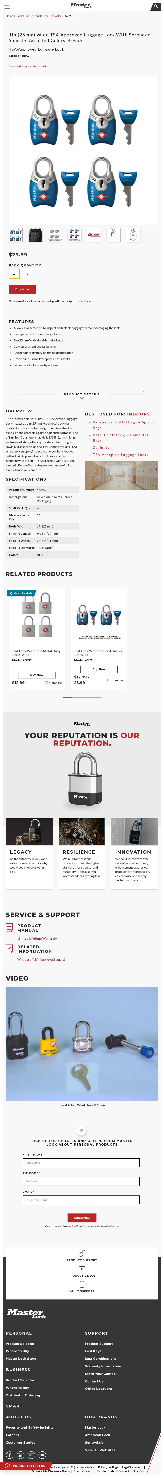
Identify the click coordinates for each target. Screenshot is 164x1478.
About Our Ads (83, 1471)
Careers (12, 1435)
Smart (14, 1406)
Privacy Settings (108, 1467)
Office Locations (99, 1389)
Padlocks (55, 16)
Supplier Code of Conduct (113, 1471)
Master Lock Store (21, 1359)
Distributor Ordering (23, 1395)
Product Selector (20, 1344)
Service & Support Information (29, 66)
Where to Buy (17, 1351)
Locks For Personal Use (31, 16)
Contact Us (94, 1381)
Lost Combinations (100, 1359)
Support (96, 1333)
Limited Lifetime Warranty (37, 938)
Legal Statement (132, 1467)
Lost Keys (93, 1351)
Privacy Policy (85, 1467)
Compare (55, 682)
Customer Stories (20, 1442)
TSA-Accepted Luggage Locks (120, 455)
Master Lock (95, 1427)
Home (9, 16)
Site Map (138, 1471)
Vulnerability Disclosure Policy (51, 1471)
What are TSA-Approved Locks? (41, 959)
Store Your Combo (100, 1374)
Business (18, 1369)
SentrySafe (94, 1442)
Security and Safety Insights (29, 1427)
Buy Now (22, 289)
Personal (19, 1333)
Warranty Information (103, 1366)
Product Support (99, 1344)
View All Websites (100, 1450)
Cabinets (101, 448)
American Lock (97, 1435)
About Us (18, 1417)
